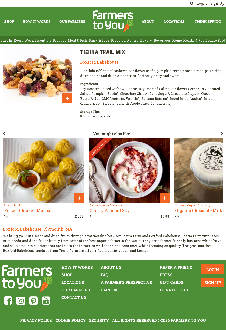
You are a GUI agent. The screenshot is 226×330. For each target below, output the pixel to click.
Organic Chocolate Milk (198, 210)
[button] (48, 134)
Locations (174, 21)
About (148, 21)
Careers (110, 289)
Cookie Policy (71, 320)
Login (202, 3)
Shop (9, 21)
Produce (59, 40)
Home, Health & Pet (188, 40)
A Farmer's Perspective (126, 282)
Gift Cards (171, 282)
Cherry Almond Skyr (111, 210)
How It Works (37, 21)
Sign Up (217, 3)
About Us (111, 267)
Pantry (133, 40)
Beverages (162, 40)
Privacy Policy (36, 320)
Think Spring (208, 21)
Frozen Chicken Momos (27, 210)
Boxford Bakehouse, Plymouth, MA (37, 229)
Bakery (146, 40)
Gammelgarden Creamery (106, 205)
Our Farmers (72, 21)
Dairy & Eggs (99, 40)
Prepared (118, 40)
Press (166, 274)
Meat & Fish (77, 40)
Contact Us (73, 297)
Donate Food (215, 40)
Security (99, 320)
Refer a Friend (176, 267)
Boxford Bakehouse (99, 62)
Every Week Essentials (32, 40)
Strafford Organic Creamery (192, 205)
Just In (6, 40)
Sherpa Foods (12, 205)
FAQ (104, 274)
